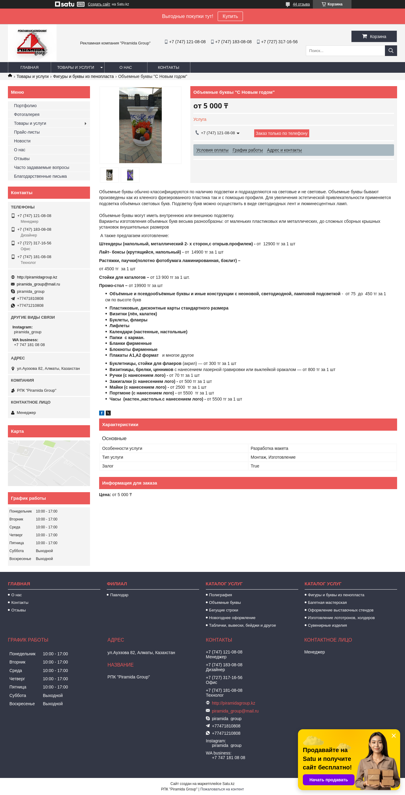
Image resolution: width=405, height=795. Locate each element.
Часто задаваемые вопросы (41, 167)
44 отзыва (301, 4)
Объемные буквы (225, 602)
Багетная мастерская (327, 602)
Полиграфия (220, 595)
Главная (29, 67)
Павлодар (119, 595)
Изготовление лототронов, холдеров (341, 617)
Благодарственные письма (40, 176)
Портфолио (25, 105)
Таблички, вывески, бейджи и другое (242, 625)
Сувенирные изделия (327, 625)
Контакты (168, 67)
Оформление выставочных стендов (341, 610)
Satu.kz (228, 784)
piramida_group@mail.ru (38, 284)
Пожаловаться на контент (222, 789)
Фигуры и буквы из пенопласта (83, 76)
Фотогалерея (27, 114)
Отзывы (21, 158)
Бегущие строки (223, 610)
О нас (125, 67)
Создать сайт (99, 4)
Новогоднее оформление (232, 617)
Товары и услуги (75, 67)
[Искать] (391, 50)
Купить (230, 16)
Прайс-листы (27, 132)
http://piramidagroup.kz (37, 277)
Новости (22, 140)
